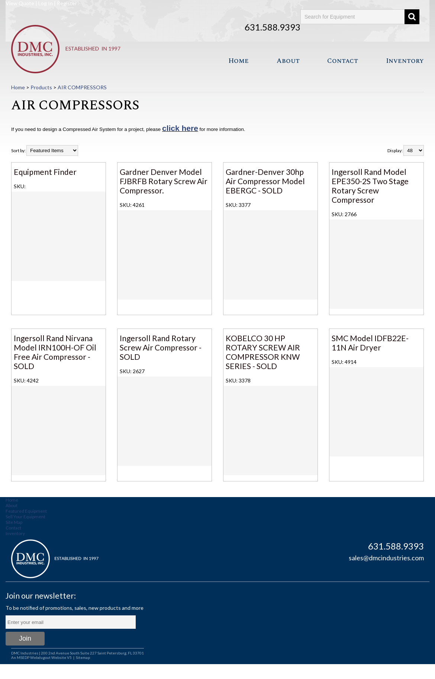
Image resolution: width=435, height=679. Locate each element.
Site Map (14, 522)
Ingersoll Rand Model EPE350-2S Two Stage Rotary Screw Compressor (370, 185)
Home (238, 61)
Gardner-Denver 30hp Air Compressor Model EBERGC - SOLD (265, 181)
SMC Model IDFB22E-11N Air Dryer (370, 342)
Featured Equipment (26, 511)
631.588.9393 (272, 27)
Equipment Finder (45, 171)
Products (41, 87)
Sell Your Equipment (25, 516)
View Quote (20, 3)
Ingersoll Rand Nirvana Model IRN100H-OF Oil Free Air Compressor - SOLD (55, 352)
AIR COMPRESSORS (82, 87)
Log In (45, 3)
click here (180, 128)
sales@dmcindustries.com (386, 558)
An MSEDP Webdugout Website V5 (41, 657)
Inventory (405, 61)
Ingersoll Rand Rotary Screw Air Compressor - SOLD (161, 347)
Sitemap (83, 657)
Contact (342, 61)
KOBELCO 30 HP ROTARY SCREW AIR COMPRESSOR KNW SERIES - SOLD (263, 352)
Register (67, 3)
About (288, 61)
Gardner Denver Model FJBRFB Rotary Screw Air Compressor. (163, 181)
